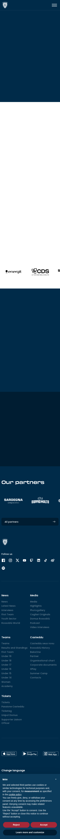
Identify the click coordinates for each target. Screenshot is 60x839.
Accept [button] (44, 824)
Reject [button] (16, 824)
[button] (55, 779)
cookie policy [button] (15, 794)
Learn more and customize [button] (30, 832)
